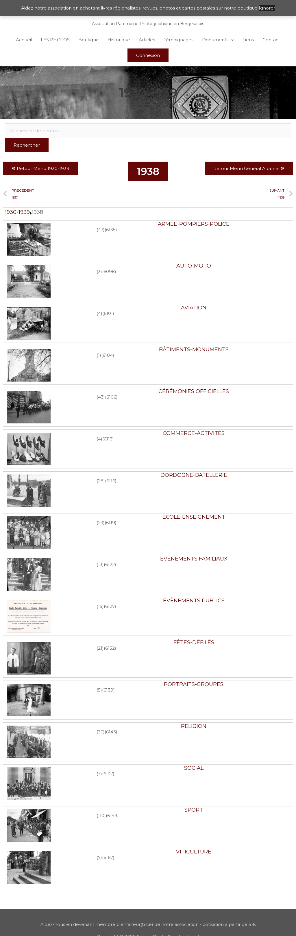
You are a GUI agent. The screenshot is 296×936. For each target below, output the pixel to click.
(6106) (111, 397)
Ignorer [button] (267, 8)
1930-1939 (17, 212)
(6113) (108, 439)
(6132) (110, 648)
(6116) (110, 480)
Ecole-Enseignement (193, 517)
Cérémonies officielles (193, 391)
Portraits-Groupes (193, 684)
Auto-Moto (193, 266)
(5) (99, 690)
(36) (101, 732)
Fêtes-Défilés (193, 642)
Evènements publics (194, 600)
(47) (101, 229)
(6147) (108, 773)
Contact (271, 39)
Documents (215, 39)
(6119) (110, 522)
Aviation (193, 307)
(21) (100, 648)
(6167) (108, 857)
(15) (100, 606)
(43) (101, 397)
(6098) (109, 271)
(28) (101, 480)
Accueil (24, 39)
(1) (99, 355)
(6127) (110, 606)
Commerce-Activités (194, 433)
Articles (147, 39)
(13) (100, 564)
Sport (193, 810)
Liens (248, 39)
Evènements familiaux (193, 559)
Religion (193, 726)
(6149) (112, 815)
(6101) (108, 313)
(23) (101, 522)
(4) (99, 313)
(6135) (111, 229)
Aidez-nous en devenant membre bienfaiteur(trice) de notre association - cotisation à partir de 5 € (148, 924)
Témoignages (178, 39)
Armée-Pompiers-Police (194, 224)
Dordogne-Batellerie (193, 475)
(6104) (107, 355)
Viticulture (193, 852)
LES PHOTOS (55, 39)
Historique (119, 39)
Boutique (88, 39)
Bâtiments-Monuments (194, 349)
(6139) (108, 690)
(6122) (110, 564)
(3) (99, 271)
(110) (101, 815)
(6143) (111, 732)
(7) (99, 857)
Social (194, 768)
